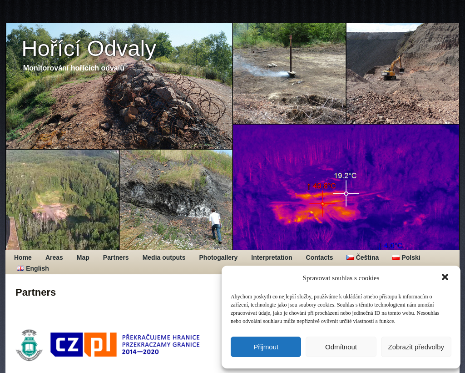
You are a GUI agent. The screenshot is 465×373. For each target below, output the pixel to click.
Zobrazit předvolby (416, 347)
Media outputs (164, 257)
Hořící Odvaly (88, 48)
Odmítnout (341, 347)
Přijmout (265, 347)
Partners (116, 257)
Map (83, 257)
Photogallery (218, 257)
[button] (445, 277)
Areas (54, 257)
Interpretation (271, 257)
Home (23, 257)
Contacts (319, 257)
